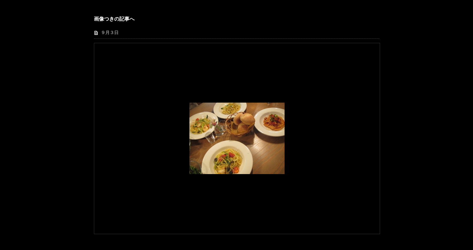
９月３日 (110, 32)
